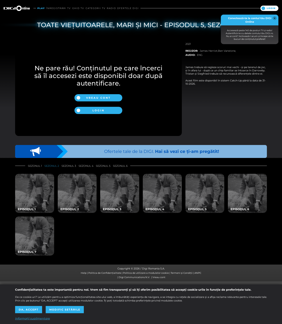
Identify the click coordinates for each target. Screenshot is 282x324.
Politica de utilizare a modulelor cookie (146, 272)
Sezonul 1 (35, 165)
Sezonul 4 (86, 165)
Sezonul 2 (51, 165)
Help (84, 272)
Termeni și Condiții (182, 272)
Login (271, 8)
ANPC (197, 272)
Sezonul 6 (120, 165)
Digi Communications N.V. (134, 277)
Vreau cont (98, 97)
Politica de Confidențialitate (104, 272)
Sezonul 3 (69, 165)
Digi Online (17, 8)
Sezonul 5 (103, 165)
